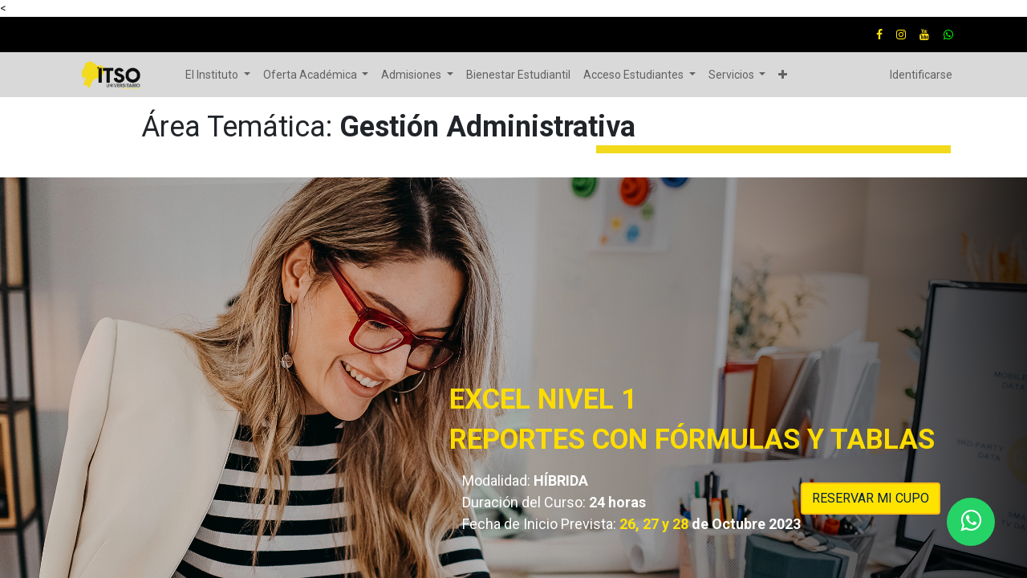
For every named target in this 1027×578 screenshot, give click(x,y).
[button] (783, 75)
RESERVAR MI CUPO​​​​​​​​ (870, 498)
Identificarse (921, 74)
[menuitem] (518, 75)
